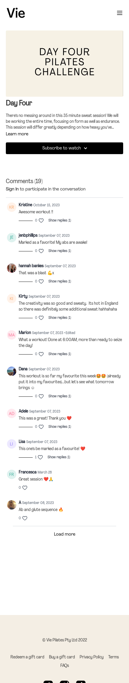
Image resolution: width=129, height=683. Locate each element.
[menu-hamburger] (119, 12)
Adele (23, 411)
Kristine (25, 205)
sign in (12, 189)
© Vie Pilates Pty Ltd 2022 (64, 640)
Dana (23, 369)
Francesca (27, 472)
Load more (64, 534)
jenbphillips (28, 236)
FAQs (64, 666)
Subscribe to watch (65, 148)
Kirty (23, 296)
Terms (113, 657)
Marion (25, 333)
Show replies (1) (59, 220)
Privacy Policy (92, 657)
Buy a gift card (62, 657)
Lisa (22, 442)
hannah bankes (31, 266)
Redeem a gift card (27, 657)
